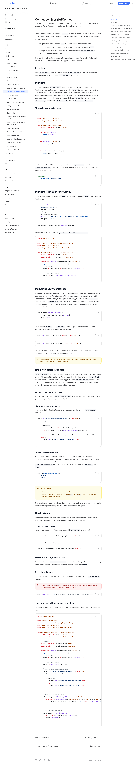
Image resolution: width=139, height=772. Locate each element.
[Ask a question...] (68, 750)
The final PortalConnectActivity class (123, 59)
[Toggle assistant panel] (86, 3)
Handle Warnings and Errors (119, 53)
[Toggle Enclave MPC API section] (15, 174)
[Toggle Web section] (15, 49)
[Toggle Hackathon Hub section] (15, 232)
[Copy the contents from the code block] (95, 114)
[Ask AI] (98, 114)
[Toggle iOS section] (15, 157)
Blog (8, 23)
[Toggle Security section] (15, 198)
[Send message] (99, 751)
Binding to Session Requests (121, 41)
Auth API (54, 359)
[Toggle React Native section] (15, 160)
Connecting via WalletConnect (120, 31)
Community (10, 19)
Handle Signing (115, 47)
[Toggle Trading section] (15, 201)
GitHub (9, 15)
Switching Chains (116, 56)
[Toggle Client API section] (15, 177)
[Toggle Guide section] (15, 59)
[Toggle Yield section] (15, 205)
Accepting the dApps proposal (121, 38)
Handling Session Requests (119, 34)
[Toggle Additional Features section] (15, 225)
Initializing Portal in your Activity (121, 28)
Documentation (10, 9)
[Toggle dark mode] (132, 3)
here (85, 565)
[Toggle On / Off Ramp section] (15, 194)
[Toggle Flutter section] (15, 164)
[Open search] (64, 3)
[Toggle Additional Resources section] (15, 229)
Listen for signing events (121, 50)
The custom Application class (121, 25)
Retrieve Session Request (120, 44)
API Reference (22, 9)
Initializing (113, 22)
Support (112, 3)
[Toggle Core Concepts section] (15, 218)
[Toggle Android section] (15, 52)
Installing (113, 19)
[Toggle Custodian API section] (15, 181)
